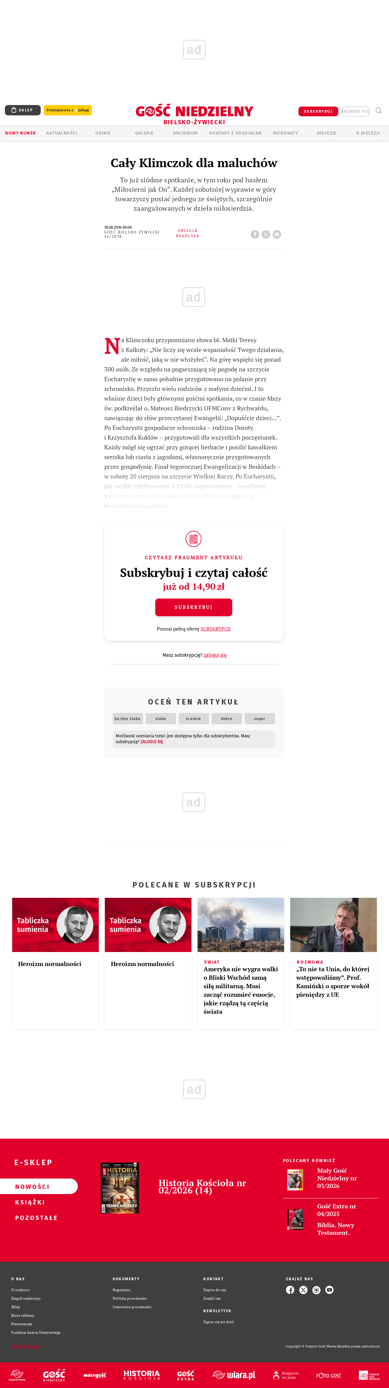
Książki (29, 1202)
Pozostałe (29, 1217)
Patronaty (285, 133)
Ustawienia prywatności (132, 1307)
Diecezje (327, 133)
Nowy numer (20, 133)
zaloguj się (356, 111)
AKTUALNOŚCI (61, 133)
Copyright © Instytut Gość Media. (311, 1346)
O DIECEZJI (368, 133)
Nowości (29, 1186)
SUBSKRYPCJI (216, 628)
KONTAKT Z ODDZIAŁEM (235, 133)
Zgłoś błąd (25, 1346)
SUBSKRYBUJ (318, 111)
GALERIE (144, 133)
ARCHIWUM (185, 133)
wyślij (278, 233)
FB (256, 233)
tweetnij (267, 233)
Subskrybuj (193, 607)
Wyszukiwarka (378, 110)
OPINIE (103, 133)
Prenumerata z (67, 110)
